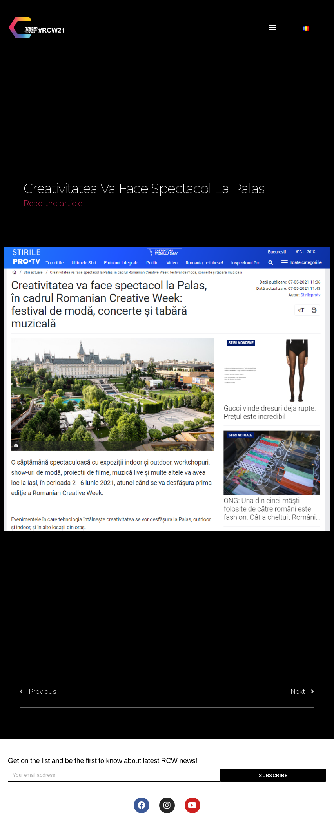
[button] (272, 27)
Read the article (53, 203)
